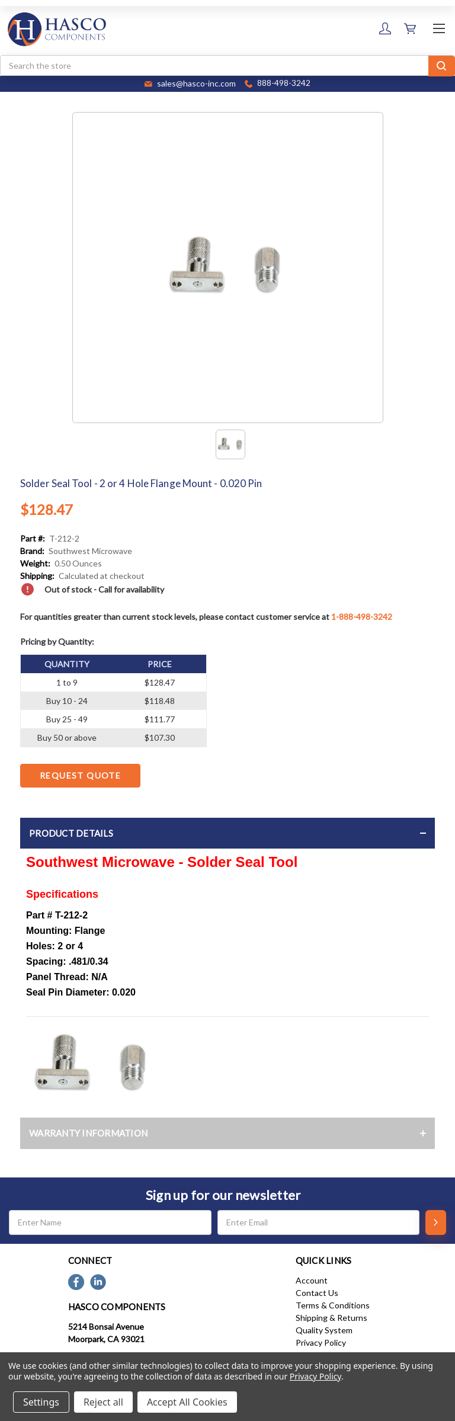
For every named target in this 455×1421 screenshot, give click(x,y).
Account (312, 1280)
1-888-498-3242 (361, 617)
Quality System (324, 1330)
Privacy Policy (321, 1342)
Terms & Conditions (333, 1305)
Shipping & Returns (331, 1318)
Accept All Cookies (187, 1402)
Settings (41, 1402)
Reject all (103, 1402)
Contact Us (317, 1293)
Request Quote (80, 775)
